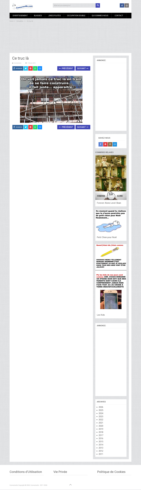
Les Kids (101, 315)
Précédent (66, 68)
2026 (101, 407)
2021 (101, 422)
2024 (101, 413)
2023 (101, 416)
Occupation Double (76, 15)
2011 (101, 454)
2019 (101, 429)
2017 (101, 435)
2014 (101, 444)
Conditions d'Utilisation (26, 472)
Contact (119, 15)
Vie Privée (60, 472)
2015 (101, 441)
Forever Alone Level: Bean (109, 203)
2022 (101, 419)
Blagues (38, 15)
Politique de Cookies (111, 472)
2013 (101, 448)
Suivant (82, 68)
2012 (101, 451)
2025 (101, 410)
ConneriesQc (17, 63)
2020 (101, 426)
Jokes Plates (54, 15)
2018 (101, 432)
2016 (101, 438)
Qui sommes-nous (100, 15)
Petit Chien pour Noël (107, 237)
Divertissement (20, 15)
